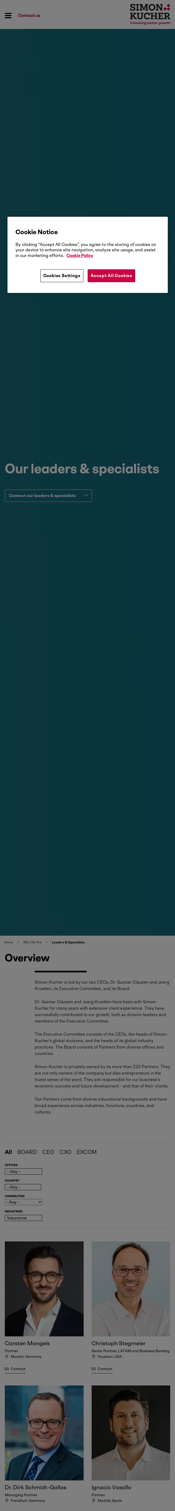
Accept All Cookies (111, 275)
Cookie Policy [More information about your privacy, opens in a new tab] (80, 255)
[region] (87, 255)
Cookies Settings (61, 275)
